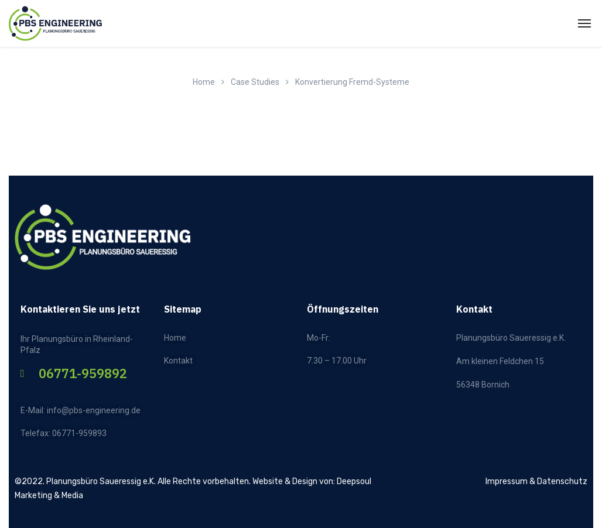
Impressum (506, 481)
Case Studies (255, 82)
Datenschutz (562, 481)
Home (204, 82)
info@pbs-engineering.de (94, 410)
